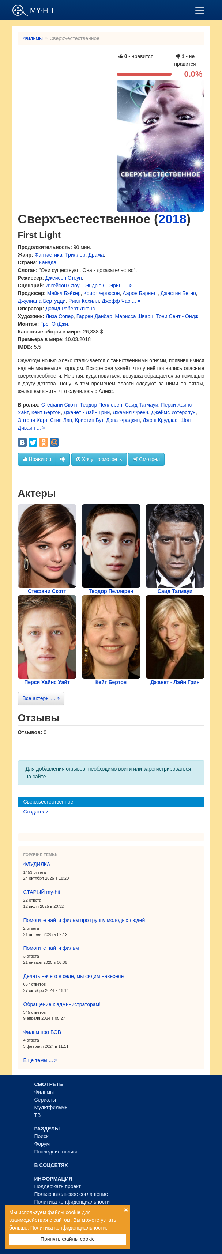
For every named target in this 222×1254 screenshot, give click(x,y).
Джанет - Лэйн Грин (87, 412)
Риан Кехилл (83, 301)
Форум (42, 1144)
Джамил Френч (130, 412)
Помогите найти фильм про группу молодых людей (84, 920)
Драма (96, 255)
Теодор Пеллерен (101, 405)
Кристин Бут (89, 420)
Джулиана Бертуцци (42, 301)
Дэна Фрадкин (123, 420)
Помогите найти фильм (51, 948)
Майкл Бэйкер (64, 293)
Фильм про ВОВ (42, 1032)
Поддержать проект (57, 1186)
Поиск (41, 1136)
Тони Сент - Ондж (177, 316)
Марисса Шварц (134, 316)
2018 (172, 219)
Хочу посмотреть (99, 459)
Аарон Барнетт (140, 293)
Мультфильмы (51, 1107)
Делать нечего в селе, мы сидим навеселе (73, 976)
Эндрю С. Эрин (103, 285)
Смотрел (146, 459)
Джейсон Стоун (63, 278)
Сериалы (45, 1100)
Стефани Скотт (59, 405)
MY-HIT (33, 10)
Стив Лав (61, 420)
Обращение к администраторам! (62, 1004)
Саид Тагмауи (141, 405)
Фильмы (33, 38)
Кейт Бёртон (46, 412)
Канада (47, 262)
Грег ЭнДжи (54, 324)
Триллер (75, 255)
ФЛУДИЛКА (36, 864)
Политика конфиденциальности (72, 1202)
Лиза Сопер (60, 316)
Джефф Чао (116, 301)
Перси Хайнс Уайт (47, 682)
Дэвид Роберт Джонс (70, 308)
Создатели (36, 812)
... (127, 285)
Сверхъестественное (48, 802)
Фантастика (49, 255)
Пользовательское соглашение (71, 1194)
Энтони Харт (33, 420)
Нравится (37, 459)
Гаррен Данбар (94, 316)
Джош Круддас (160, 420)
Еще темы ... (40, 1060)
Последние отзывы (57, 1152)
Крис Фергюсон (101, 293)
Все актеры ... (41, 698)
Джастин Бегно (178, 293)
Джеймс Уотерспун (173, 412)
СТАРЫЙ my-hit (41, 892)
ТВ (37, 1115)
